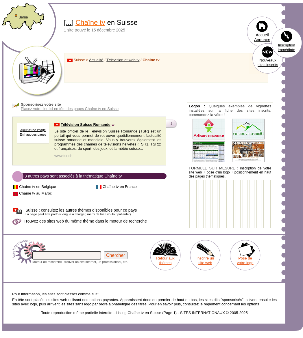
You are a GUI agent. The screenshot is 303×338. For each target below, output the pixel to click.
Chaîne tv (90, 22)
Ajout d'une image (33, 130)
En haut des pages (33, 134)
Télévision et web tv (122, 60)
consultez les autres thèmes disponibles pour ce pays (81, 210)
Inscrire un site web (205, 260)
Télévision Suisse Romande (85, 124)
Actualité (96, 60)
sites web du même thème (70, 221)
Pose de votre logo (245, 260)
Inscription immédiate (286, 47)
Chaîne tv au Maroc (35, 193)
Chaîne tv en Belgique (37, 186)
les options (250, 304)
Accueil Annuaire (262, 37)
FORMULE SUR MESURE (212, 168)
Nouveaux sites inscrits (268, 62)
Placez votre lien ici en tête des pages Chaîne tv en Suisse (70, 109)
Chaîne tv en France (120, 186)
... (69, 22)
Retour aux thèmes (165, 260)
